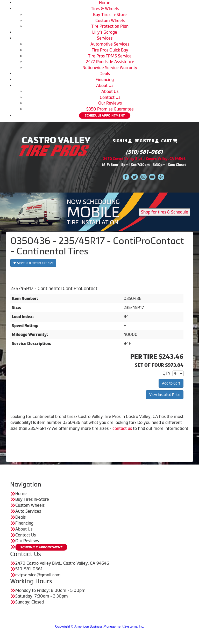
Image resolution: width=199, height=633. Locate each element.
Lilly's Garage (104, 32)
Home (104, 2)
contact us (122, 428)
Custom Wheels (110, 20)
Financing (105, 79)
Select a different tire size (33, 263)
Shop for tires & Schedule (164, 212)
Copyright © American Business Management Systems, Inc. (99, 626)
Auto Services (28, 511)
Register (146, 141)
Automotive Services (109, 44)
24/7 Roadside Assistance (110, 61)
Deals (105, 73)
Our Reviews (110, 103)
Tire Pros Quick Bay (110, 50)
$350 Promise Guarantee (110, 109)
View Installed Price (164, 395)
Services (104, 38)
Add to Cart (171, 383)
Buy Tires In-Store (110, 14)
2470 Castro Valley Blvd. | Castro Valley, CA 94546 (144, 159)
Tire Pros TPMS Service (110, 56)
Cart (169, 141)
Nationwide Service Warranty (109, 67)
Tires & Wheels (105, 8)
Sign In (122, 141)
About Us (104, 85)
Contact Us (110, 97)
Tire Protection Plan (110, 26)
